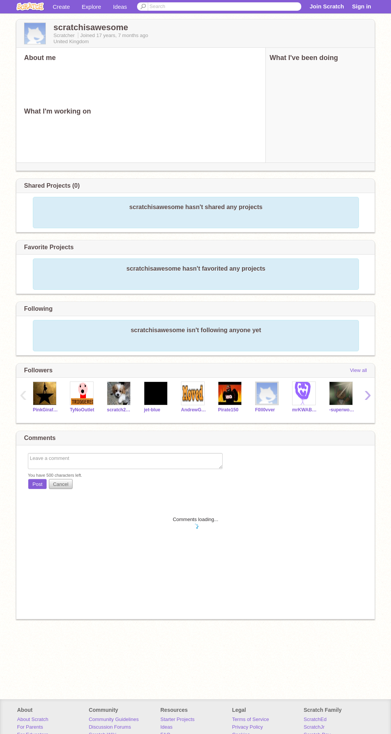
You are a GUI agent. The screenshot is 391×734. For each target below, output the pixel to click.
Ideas (120, 6)
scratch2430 (119, 409)
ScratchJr (314, 727)
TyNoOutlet (82, 409)
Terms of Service (250, 719)
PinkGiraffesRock (45, 409)
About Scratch (32, 719)
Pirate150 (228, 409)
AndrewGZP (194, 409)
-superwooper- (342, 409)
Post (37, 484)
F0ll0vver (265, 409)
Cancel (60, 484)
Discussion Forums (110, 727)
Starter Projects (177, 719)
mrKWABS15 (305, 409)
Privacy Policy (247, 727)
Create (61, 6)
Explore (91, 6)
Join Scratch (327, 6)
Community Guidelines (114, 719)
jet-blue (152, 409)
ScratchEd (315, 719)
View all (358, 370)
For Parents (30, 727)
